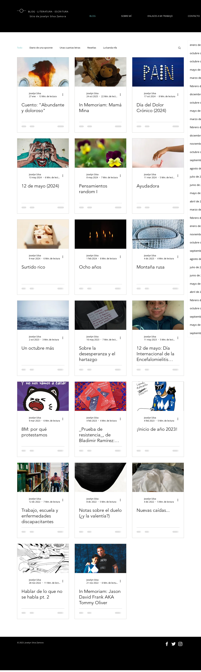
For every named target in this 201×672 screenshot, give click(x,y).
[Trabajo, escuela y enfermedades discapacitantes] (43, 477)
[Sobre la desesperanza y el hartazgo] (100, 315)
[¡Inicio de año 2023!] (158, 396)
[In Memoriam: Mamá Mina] (100, 72)
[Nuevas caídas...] (158, 477)
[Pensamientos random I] (100, 153)
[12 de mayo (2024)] (43, 153)
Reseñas (91, 47)
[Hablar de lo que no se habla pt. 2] (43, 558)
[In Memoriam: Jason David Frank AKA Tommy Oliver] (100, 558)
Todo (19, 47)
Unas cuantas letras (70, 47)
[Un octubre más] (43, 315)
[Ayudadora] (158, 153)
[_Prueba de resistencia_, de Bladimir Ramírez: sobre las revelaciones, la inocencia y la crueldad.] (100, 396)
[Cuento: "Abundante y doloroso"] (43, 72)
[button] (179, 48)
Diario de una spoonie (41, 47)
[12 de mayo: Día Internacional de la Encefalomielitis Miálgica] (158, 315)
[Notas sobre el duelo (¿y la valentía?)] (100, 477)
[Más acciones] (64, 95)
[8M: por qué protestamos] (43, 396)
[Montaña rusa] (158, 234)
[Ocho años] (100, 234)
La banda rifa (110, 47)
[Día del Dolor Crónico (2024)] (158, 72)
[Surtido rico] (43, 234)
